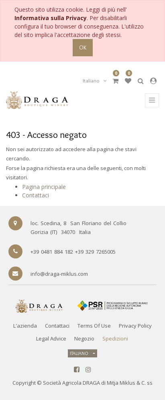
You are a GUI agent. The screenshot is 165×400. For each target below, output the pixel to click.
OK (82, 47)
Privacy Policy (135, 325)
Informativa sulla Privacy (50, 18)
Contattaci (35, 195)
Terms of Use (94, 325)
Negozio (84, 338)
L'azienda (25, 325)
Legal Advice (51, 338)
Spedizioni (115, 338)
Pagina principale (44, 187)
